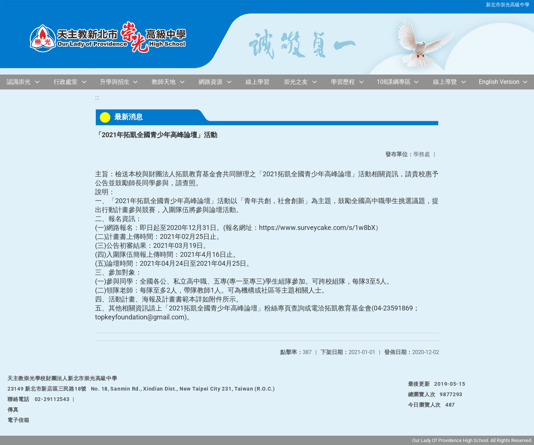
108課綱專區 (394, 81)
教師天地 (164, 81)
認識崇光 (19, 81)
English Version (499, 81)
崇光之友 (296, 81)
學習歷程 (343, 81)
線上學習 (257, 81)
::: (97, 97)
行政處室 (66, 81)
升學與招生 (115, 81)
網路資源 (210, 81)
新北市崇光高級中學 (508, 4)
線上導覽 (445, 81)
